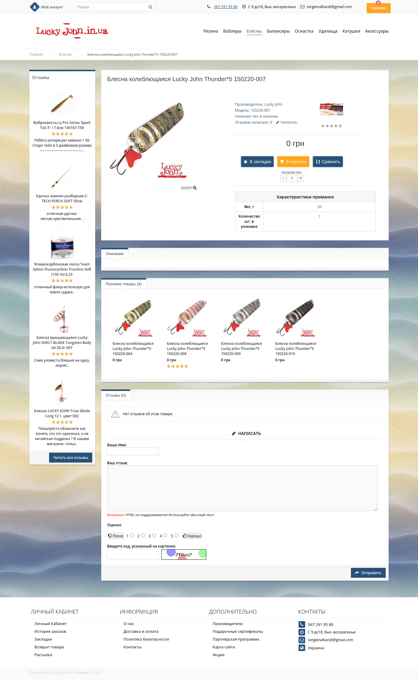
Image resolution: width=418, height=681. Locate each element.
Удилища (328, 31)
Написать (286, 122)
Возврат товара (49, 647)
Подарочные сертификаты (238, 631)
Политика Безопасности (146, 639)
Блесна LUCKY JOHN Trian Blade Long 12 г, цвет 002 (62, 413)
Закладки (43, 639)
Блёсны (254, 31)
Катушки (351, 31)
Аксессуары (377, 31)
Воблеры (232, 31)
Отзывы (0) (116, 395)
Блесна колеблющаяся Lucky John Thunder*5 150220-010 (295, 348)
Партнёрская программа (236, 639)
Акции (219, 654)
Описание (115, 253)
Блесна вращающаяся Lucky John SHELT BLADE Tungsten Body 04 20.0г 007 (62, 342)
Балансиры (278, 31)
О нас (129, 623)
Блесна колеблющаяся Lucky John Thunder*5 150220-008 (187, 348)
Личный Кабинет (50, 623)
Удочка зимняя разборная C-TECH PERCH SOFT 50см (62, 198)
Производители (228, 623)
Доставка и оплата (141, 631)
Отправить (368, 572)
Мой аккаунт (52, 7)
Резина (211, 31)
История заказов (50, 631)
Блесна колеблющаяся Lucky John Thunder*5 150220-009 (241, 348)
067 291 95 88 (225, 6)
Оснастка (304, 31)
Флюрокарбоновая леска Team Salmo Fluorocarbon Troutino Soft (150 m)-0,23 (62, 269)
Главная (36, 54)
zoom (189, 187)
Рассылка (43, 654)
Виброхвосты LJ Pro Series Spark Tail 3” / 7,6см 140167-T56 (61, 125)
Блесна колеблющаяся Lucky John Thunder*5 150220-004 (133, 348)
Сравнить (331, 161)
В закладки (260, 161)
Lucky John (273, 104)
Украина (316, 647)
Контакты (133, 647)
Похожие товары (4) (124, 284)
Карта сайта (224, 647)
